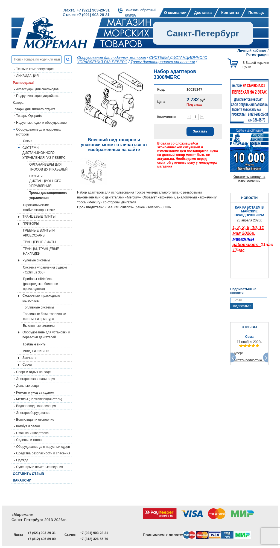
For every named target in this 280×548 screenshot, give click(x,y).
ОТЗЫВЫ (249, 327)
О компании (175, 12)
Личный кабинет (252, 50)
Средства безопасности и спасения (43, 453)
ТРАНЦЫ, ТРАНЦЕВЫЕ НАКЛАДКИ (41, 251)
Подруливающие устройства (37, 96)
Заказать (200, 131)
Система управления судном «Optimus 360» (45, 270)
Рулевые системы (36, 260)
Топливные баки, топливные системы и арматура (44, 316)
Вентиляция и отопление (35, 420)
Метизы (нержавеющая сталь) (39, 399)
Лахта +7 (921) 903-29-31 (86, 10)
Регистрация (257, 55)
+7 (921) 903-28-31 (94, 533)
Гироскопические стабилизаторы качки (39, 207)
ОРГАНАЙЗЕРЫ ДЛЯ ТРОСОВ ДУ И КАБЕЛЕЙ (48, 167)
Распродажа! (23, 83)
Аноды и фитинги (36, 351)
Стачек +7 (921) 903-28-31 (86, 15)
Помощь (256, 12)
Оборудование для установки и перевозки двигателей (46, 334)
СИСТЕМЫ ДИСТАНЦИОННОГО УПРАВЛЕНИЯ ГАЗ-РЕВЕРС (44, 153)
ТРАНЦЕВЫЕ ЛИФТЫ (39, 242)
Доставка (203, 12)
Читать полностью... (249, 360)
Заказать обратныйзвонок (140, 12)
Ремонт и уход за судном (35, 392)
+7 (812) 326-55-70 (94, 539)
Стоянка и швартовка (32, 433)
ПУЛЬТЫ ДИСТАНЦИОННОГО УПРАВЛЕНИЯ (45, 181)
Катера (18, 103)
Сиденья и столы (29, 440)
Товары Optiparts (29, 116)
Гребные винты (34, 344)
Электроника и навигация (35, 379)
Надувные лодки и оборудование (41, 123)
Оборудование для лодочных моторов (38, 132)
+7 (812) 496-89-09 (42, 539)
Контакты (230, 12)
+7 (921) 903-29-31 (42, 533)
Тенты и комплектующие (35, 69)
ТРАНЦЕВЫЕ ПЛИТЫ (39, 216)
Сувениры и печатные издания (39, 467)
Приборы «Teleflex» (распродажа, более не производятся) (40, 284)
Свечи (27, 141)
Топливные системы (38, 307)
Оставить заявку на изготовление (250, 179)
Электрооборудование (33, 413)
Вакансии (22, 480)
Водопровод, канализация (36, 406)
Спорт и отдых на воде (33, 372)
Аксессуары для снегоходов (37, 89)
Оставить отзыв (28, 474)
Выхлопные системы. (39, 326)
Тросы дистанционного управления (48, 195)
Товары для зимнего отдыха (34, 109)
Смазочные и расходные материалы (41, 298)
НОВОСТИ (249, 198)
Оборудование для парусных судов (43, 447)
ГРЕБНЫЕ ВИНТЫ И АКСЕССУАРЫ (39, 233)
